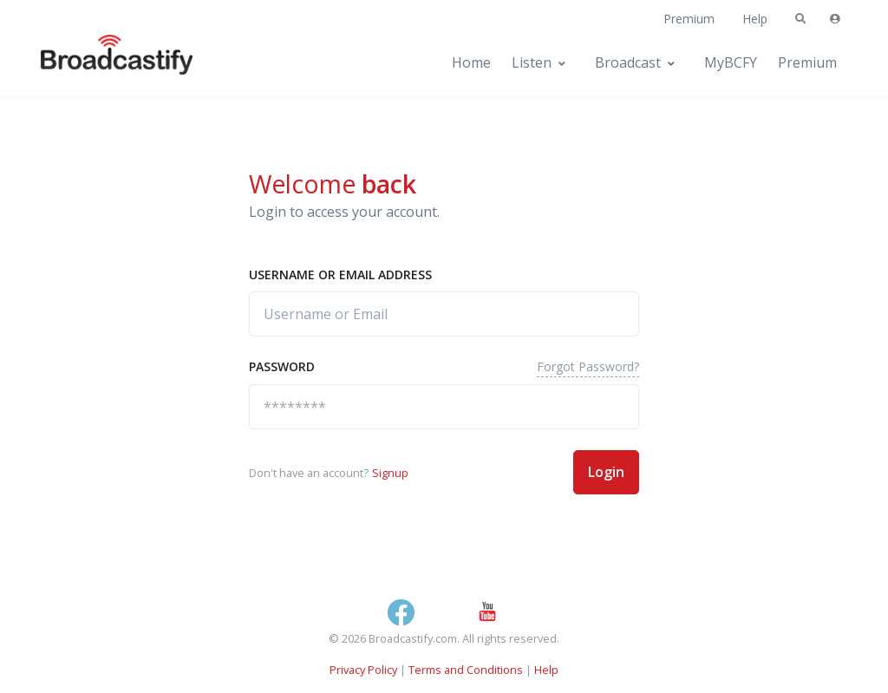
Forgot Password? (588, 366)
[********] (444, 406)
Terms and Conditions (465, 669)
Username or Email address (340, 274)
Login (606, 471)
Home (471, 62)
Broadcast (628, 62)
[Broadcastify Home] (100, 63)
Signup (390, 473)
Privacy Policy (363, 669)
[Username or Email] (444, 314)
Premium (689, 18)
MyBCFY (730, 62)
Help (754, 18)
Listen (532, 62)
